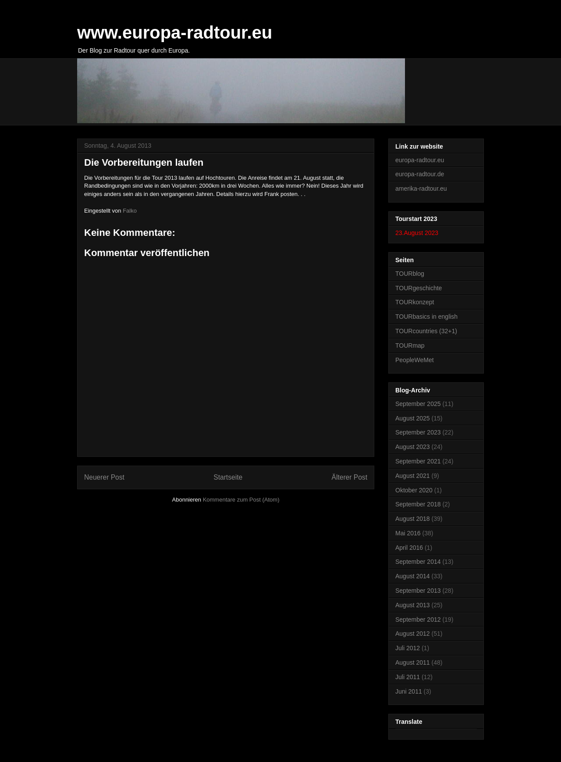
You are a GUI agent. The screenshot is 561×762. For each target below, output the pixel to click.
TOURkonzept (414, 302)
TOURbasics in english (426, 316)
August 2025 (412, 418)
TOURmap (410, 345)
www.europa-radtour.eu (174, 32)
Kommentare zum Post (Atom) (241, 499)
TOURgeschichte (418, 288)
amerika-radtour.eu (421, 188)
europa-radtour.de (419, 174)
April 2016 (409, 547)
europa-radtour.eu (419, 160)
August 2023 (412, 446)
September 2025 (418, 403)
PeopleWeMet (414, 359)
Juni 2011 (408, 691)
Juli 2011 (407, 676)
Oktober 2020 (414, 490)
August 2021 (412, 475)
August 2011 (412, 662)
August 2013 (412, 605)
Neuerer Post (104, 477)
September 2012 (418, 619)
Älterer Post (349, 477)
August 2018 (412, 518)
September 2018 (418, 504)
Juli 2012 (407, 648)
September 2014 (418, 561)
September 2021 (418, 461)
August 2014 (412, 576)
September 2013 (418, 590)
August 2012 (412, 633)
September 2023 (418, 432)
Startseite (227, 477)
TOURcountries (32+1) (426, 331)
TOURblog (409, 273)
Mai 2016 (408, 533)
